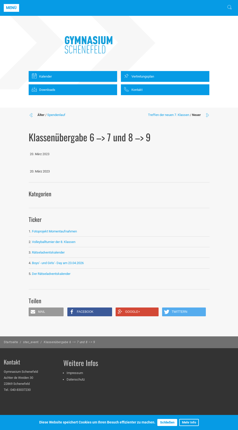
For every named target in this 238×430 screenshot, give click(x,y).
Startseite (11, 342)
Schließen (167, 422)
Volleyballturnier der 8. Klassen (53, 242)
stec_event (31, 342)
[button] (46, 312)
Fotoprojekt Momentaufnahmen (54, 231)
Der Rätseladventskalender (51, 274)
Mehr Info (189, 422)
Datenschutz (76, 379)
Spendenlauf (56, 115)
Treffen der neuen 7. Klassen (168, 115)
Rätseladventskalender (48, 252)
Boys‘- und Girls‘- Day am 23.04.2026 (58, 263)
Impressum (75, 373)
